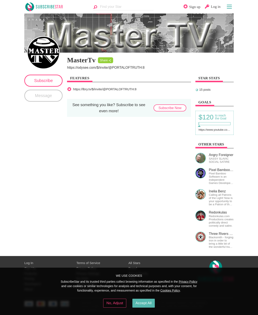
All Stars (134, 263)
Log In (28, 263)
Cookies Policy (170, 290)
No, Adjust (114, 303)
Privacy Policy (188, 281)
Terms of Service (88, 263)
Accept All (144, 303)
